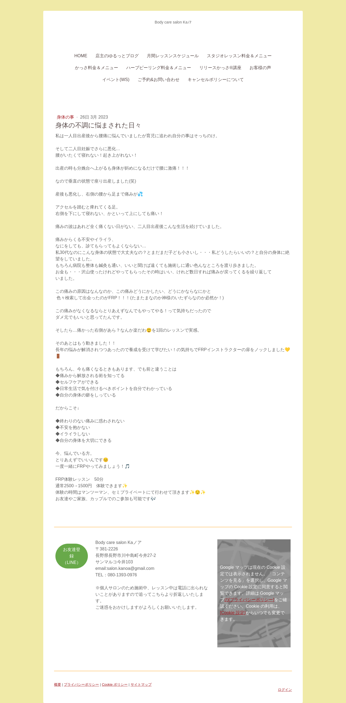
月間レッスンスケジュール (173, 55)
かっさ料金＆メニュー (96, 67)
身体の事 (66, 117)
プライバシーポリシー (81, 684)
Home (80, 55)
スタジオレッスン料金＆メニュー (239, 55)
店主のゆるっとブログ (117, 55)
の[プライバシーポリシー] (249, 599)
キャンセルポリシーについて (216, 79)
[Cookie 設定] (233, 612)
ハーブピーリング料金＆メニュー (158, 67)
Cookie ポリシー (115, 684)
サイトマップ (141, 684)
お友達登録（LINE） (71, 556)
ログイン (285, 690)
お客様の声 (260, 67)
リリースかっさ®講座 (220, 67)
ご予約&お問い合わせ (158, 79)
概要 (57, 684)
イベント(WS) (115, 79)
